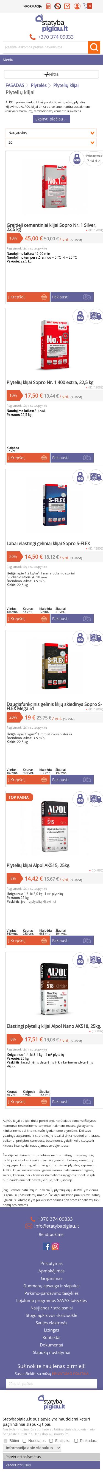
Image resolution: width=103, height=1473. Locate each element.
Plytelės (39, 85)
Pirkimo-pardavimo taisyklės (51, 1293)
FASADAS (14, 85)
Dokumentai (51, 1345)
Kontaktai (51, 1337)
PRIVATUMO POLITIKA (70, 1373)
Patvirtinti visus (18, 1465)
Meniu (8, 59)
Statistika (63, 1440)
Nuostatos (37, 1440)
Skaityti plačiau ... (51, 119)
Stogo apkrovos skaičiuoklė (51, 1315)
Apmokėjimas (51, 1271)
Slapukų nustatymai (51, 1352)
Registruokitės (17, 248)
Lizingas (51, 1330)
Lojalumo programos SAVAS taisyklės (51, 1300)
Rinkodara (89, 1440)
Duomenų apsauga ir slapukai (51, 1286)
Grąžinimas (51, 1278)
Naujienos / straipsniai (51, 1308)
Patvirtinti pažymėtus (23, 1456)
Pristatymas (51, 1263)
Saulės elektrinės (51, 1323)
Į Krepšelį (17, 297)
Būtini (14, 1440)
